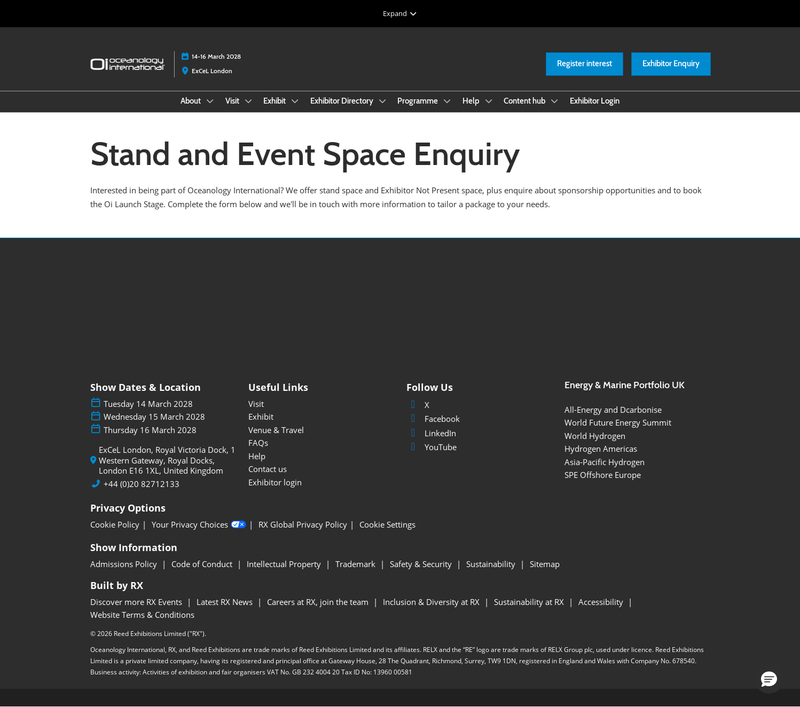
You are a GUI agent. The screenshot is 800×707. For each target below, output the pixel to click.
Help (471, 101)
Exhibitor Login (594, 101)
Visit (233, 101)
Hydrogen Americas (600, 448)
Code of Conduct (202, 564)
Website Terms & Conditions (142, 614)
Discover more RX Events (137, 601)
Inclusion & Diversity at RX (432, 601)
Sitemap (545, 564)
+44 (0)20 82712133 (141, 484)
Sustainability (491, 564)
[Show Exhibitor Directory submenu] (382, 101)
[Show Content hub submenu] (554, 101)
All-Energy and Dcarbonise (613, 409)
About (191, 101)
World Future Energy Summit (617, 422)
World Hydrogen (594, 435)
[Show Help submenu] (488, 101)
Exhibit (275, 101)
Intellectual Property (285, 564)
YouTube (431, 447)
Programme (418, 101)
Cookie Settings (387, 525)
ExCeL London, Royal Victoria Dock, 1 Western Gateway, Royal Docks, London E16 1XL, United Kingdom (167, 460)
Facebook (433, 418)
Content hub (525, 101)
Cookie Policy (114, 525)
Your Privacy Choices (199, 525)
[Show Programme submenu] (447, 101)
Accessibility (601, 601)
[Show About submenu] (210, 101)
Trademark (356, 564)
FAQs (258, 442)
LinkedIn (431, 433)
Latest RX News (226, 601)
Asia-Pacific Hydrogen (604, 462)
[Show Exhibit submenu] (295, 101)
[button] (584, 64)
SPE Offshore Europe (602, 474)
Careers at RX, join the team (319, 601)
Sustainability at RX (530, 601)
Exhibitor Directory (342, 101)
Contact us (267, 469)
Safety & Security (422, 564)
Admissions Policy (124, 564)
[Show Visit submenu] (248, 101)
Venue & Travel (276, 430)
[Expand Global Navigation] (400, 13)
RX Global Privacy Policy (302, 525)
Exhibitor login (275, 482)
